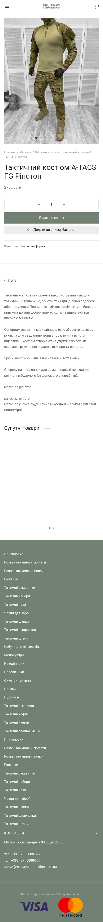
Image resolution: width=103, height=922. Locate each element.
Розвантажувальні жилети (25, 562)
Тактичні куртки (16, 723)
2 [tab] (53, 528)
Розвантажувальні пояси (24, 571)
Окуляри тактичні (18, 681)
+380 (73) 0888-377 (25, 854)
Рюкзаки (11, 579)
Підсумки (11, 697)
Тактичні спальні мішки (22, 731)
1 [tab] (49, 528)
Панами (10, 689)
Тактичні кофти (16, 714)
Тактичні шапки (16, 621)
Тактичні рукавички (19, 588)
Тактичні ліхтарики (19, 706)
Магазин (25, 152)
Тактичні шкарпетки (20, 630)
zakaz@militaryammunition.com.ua (30, 867)
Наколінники (14, 664)
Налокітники (14, 672)
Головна (9, 152)
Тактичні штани (16, 638)
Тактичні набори (17, 596)
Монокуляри (14, 655)
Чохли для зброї (17, 613)
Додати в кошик (51, 218)
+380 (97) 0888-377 (25, 860)
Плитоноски (13, 554)
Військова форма (47, 152)
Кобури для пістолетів (21, 647)
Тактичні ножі (15, 605)
